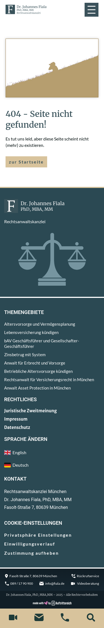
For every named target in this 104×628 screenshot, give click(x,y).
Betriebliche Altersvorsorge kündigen (38, 371)
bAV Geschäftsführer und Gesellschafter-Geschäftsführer (41, 343)
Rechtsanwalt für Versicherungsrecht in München (49, 379)
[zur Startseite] (26, 9)
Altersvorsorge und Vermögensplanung (39, 323)
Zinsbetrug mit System (24, 354)
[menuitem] (52, 465)
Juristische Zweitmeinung (30, 410)
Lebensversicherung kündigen (31, 332)
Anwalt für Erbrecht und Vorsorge (34, 362)
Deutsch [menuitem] (20, 465)
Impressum (15, 419)
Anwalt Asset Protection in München (37, 387)
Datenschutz (17, 427)
